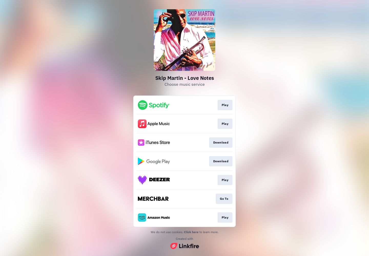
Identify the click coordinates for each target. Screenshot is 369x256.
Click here (191, 232)
